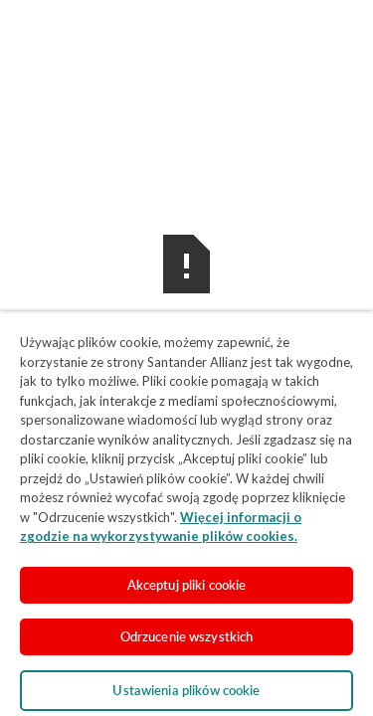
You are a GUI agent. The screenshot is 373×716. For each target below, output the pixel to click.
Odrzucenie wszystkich (187, 636)
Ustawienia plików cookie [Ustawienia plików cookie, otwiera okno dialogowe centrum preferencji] (186, 690)
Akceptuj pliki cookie (187, 585)
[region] (186, 513)
